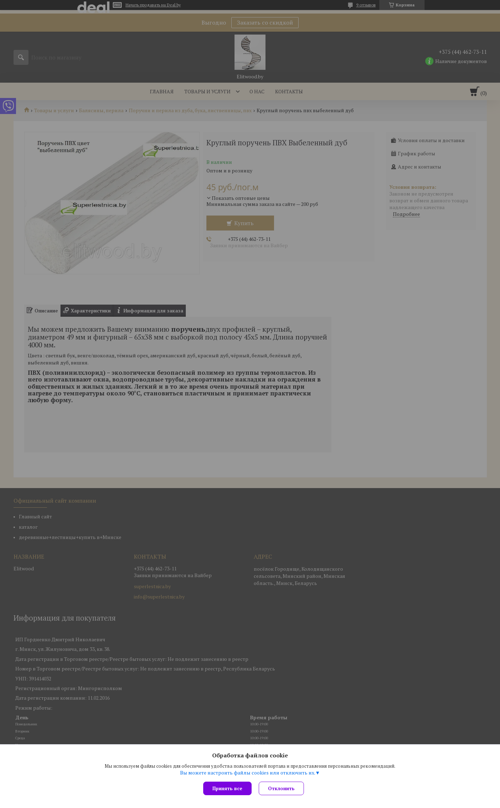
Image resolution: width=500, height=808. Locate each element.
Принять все (227, 788)
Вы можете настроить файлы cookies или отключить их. (247, 773)
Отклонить (281, 788)
